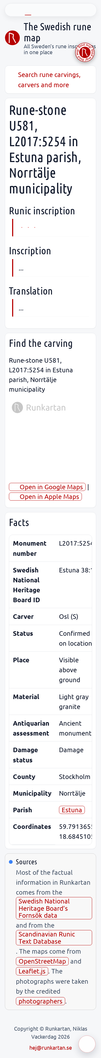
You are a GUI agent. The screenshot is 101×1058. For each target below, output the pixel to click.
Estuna (72, 810)
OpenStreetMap (42, 961)
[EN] (28, 10)
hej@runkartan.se (50, 1047)
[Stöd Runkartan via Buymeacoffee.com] (85, 52)
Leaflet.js (32, 971)
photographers (40, 1001)
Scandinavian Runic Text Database (47, 937)
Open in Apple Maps (45, 496)
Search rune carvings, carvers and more (45, 79)
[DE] (43, 10)
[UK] (88, 10)
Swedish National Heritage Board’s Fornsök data (44, 908)
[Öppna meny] (87, 1044)
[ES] (73, 10)
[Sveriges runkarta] (12, 37)
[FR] (58, 10)
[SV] (13, 10)
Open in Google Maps (47, 487)
